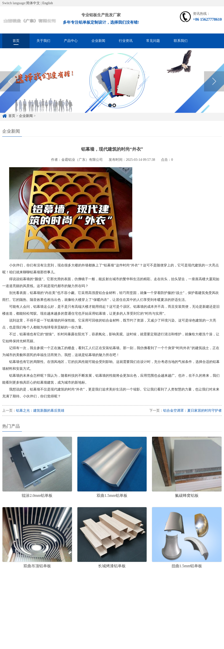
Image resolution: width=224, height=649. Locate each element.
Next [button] (214, 86)
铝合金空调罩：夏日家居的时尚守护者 (192, 410)
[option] (112, 86)
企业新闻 (98, 41)
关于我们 (43, 41)
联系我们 (181, 41)
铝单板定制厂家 (60, 601)
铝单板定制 (31, 601)
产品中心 (71, 41)
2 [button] (114, 110)
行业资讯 (126, 41)
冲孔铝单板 (112, 601)
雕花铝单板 (88, 601)
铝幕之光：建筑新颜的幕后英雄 (40, 410)
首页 (16, 41)
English (47, 3)
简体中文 (33, 3)
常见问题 (153, 41)
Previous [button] (10, 86)
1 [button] (110, 110)
